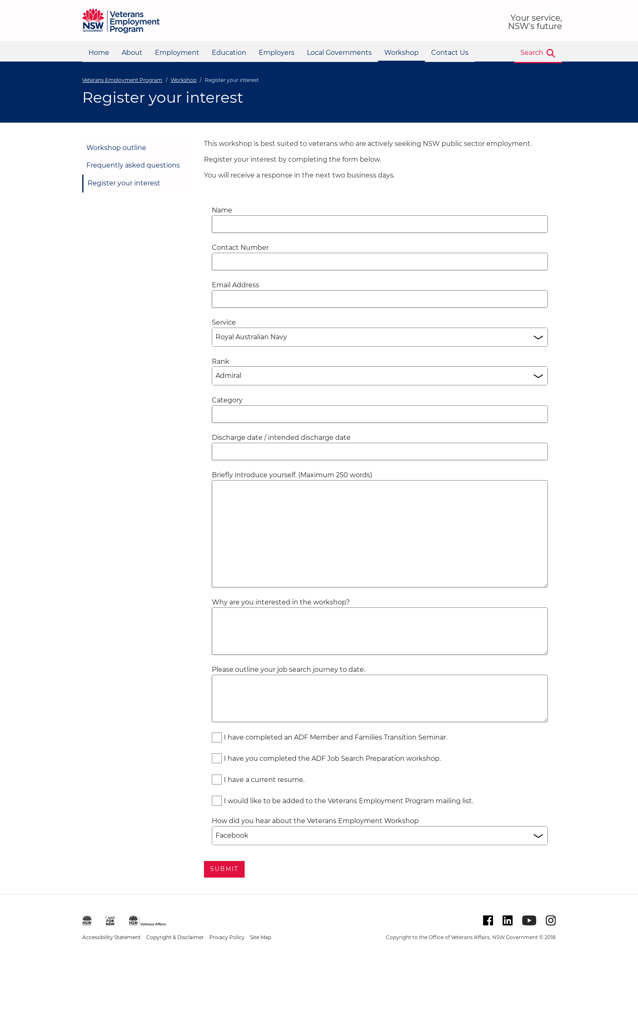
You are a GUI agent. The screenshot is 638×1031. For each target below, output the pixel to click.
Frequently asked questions (133, 165)
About (132, 53)
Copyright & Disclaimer (175, 937)
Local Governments (339, 53)
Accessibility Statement (111, 937)
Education (229, 53)
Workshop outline (116, 148)
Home (98, 53)
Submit (224, 869)
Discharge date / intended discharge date (281, 438)
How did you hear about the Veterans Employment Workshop (315, 821)
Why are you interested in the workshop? (281, 602)
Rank (220, 361)
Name (222, 210)
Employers (276, 53)
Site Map (260, 937)
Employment (177, 53)
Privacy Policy (227, 937)
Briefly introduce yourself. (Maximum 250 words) (292, 475)
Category (227, 400)
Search (531, 53)
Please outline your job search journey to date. (288, 669)
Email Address (235, 285)
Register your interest (124, 183)
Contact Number (240, 248)
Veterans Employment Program (122, 80)
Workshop (401, 53)
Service (224, 322)
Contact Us (450, 53)
